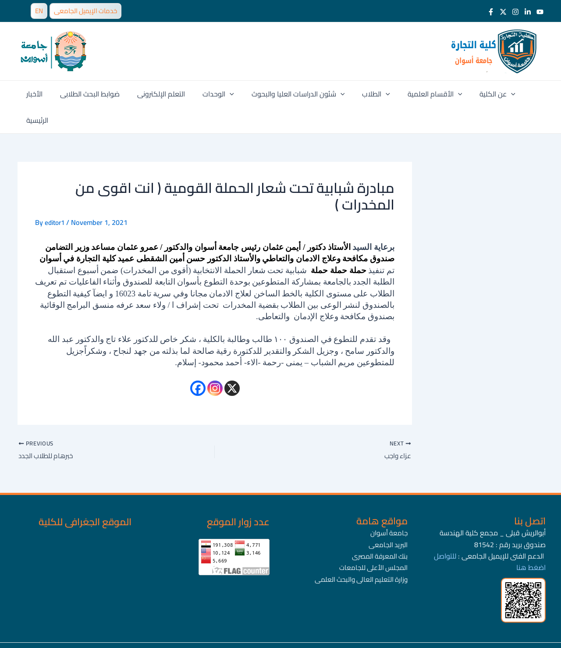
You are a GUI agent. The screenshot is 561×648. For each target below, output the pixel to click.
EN (39, 10)
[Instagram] (515, 11)
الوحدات (211, 94)
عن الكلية (477, 94)
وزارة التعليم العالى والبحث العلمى (359, 553)
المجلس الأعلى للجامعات (372, 542)
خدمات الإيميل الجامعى (85, 10)
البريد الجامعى (387, 519)
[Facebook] (490, 11)
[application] (223, 94)
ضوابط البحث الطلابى (90, 93)
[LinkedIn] (527, 11)
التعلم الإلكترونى (158, 93)
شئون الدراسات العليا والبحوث (288, 94)
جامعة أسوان (388, 507)
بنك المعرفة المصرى (378, 530)
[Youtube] (539, 11)
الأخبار (38, 93)
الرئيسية (520, 93)
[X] (232, 362)
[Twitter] (503, 11)
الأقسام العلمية (418, 94)
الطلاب (362, 94)
